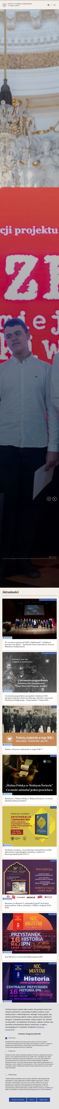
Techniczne (11, 1038)
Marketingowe (12, 1074)
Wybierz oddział (14, 6)
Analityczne (11, 1051)
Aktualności (10, 576)
